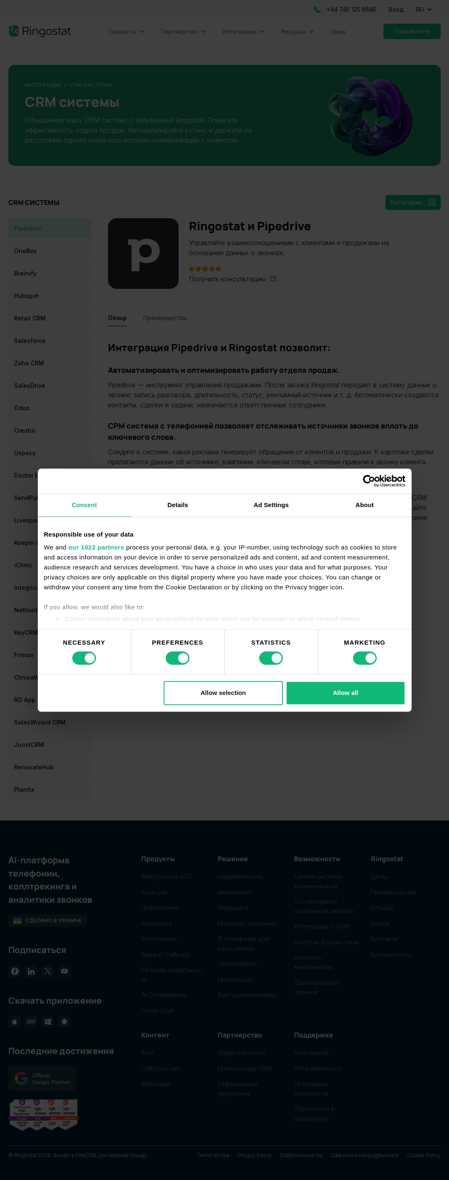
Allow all (345, 692)
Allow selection (223, 692)
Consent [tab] (84, 504)
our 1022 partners (96, 547)
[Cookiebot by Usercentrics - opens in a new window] (369, 481)
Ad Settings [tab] (271, 504)
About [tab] (365, 504)
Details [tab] (177, 504)
